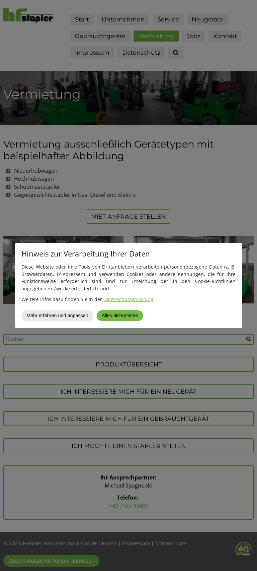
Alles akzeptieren (120, 315)
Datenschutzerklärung (128, 299)
